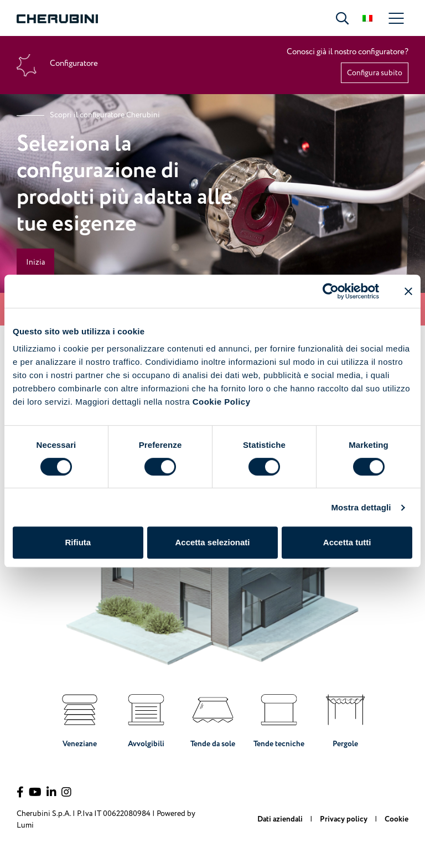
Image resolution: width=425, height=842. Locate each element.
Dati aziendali (280, 819)
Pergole (345, 718)
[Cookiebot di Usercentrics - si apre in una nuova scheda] (330, 291)
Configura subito (374, 73)
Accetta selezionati (212, 542)
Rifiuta (78, 542)
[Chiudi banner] (408, 291)
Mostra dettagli (361, 507)
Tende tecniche (278, 718)
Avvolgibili (146, 718)
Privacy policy (344, 819)
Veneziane (79, 718)
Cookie (396, 819)
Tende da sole (212, 718)
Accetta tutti (347, 542)
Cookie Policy (222, 401)
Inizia (35, 262)
